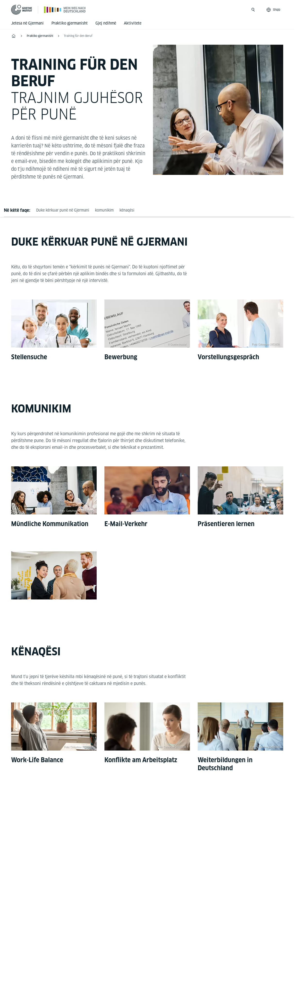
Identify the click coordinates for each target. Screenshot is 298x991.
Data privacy (130, 953)
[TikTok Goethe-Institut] (170, 829)
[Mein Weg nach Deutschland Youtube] (155, 829)
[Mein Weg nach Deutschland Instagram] (124, 829)
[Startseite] (65, 9)
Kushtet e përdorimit (169, 953)
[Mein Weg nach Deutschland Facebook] (139, 829)
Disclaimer (101, 953)
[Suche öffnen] (253, 9)
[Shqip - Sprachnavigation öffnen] (273, 9)
